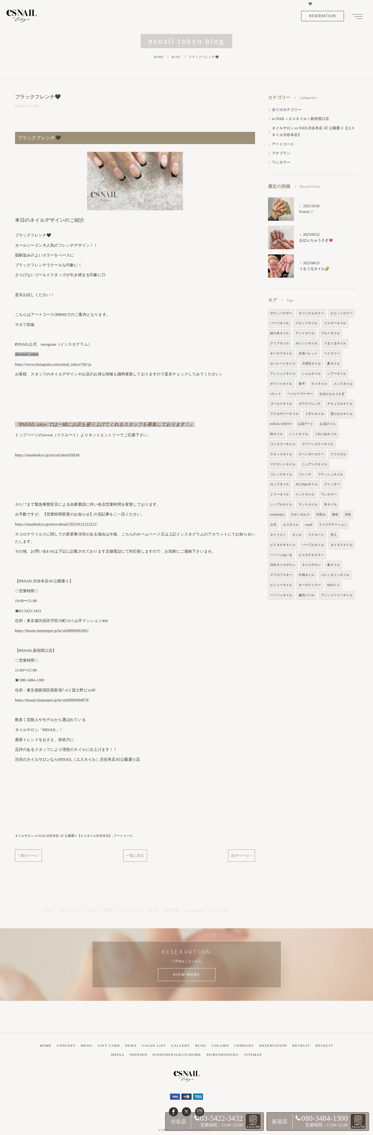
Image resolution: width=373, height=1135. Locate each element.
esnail (308, 524)
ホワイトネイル (281, 383)
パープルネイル (313, 544)
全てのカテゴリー (286, 110)
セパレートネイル (282, 363)
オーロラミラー (310, 585)
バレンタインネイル (335, 574)
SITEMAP (253, 1051)
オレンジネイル (306, 343)
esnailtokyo (277, 514)
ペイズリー (332, 353)
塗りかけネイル (341, 413)
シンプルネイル (281, 504)
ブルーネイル (330, 333)
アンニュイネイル (282, 373)
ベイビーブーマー (300, 393)
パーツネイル (279, 323)
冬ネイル (330, 504)
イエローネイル (335, 323)
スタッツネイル (306, 323)
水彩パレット (308, 353)
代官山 (321, 514)
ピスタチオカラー (311, 554)
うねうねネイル (326, 434)
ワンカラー (281, 162)
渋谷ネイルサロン (282, 564)
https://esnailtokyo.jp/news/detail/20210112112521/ (56, 525)
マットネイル (308, 504)
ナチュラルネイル (340, 403)
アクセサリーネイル (284, 413)
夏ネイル (333, 363)
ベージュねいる (281, 554)
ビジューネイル (281, 585)
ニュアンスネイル (314, 464)
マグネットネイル (282, 464)
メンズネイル (343, 383)
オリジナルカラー (311, 313)
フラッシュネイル (330, 474)
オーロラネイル (281, 353)
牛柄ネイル (306, 574)
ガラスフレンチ (310, 403)
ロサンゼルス (300, 514)
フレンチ (305, 474)
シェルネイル (311, 373)
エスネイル (291, 524)
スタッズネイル (281, 454)
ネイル (297, 534)
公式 (273, 524)
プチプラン (281, 153)
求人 (333, 534)
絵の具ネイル (279, 333)
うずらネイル (314, 413)
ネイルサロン (311, 564)
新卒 (302, 383)
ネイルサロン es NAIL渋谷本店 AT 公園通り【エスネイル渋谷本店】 (63, 837)
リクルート (316, 534)
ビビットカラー (341, 313)
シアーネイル (336, 373)
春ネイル (333, 564)
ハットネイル (298, 434)
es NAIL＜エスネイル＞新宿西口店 (300, 119)
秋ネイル (276, 434)
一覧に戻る (135, 857)
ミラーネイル (279, 494)
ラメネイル (319, 383)
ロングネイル (279, 484)
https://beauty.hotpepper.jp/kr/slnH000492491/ (52, 632)
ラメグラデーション (333, 524)
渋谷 (348, 514)
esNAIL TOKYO (280, 423)
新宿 (335, 514)
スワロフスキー (281, 574)
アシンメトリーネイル (337, 595)
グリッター (332, 484)
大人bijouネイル (306, 484)
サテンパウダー (281, 313)
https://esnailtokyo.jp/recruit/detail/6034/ (47, 456)
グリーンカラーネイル (318, 444)
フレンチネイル (281, 474)
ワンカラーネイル (282, 444)
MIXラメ (333, 585)
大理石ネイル (311, 363)
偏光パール (306, 595)
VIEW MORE (186, 976)
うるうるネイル (335, 343)
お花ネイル (328, 423)
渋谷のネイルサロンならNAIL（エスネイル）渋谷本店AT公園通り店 (77, 761)
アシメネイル (304, 333)
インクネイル (304, 494)
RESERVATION (322, 16)
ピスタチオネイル (282, 544)
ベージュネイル (281, 595)
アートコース (123, 837)
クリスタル (338, 454)
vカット (275, 393)
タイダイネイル (341, 544)
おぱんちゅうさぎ (332, 393)
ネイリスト (278, 534)
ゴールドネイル (281, 403)
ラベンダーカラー (311, 454)
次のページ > (241, 857)
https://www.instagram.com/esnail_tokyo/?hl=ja (53, 365)
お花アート (306, 423)
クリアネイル (279, 343)
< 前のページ (28, 857)
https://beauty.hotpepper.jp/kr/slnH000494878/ (52, 701)
